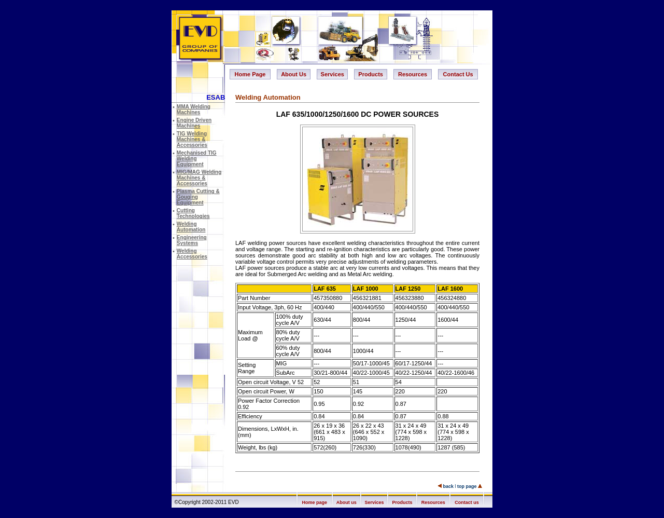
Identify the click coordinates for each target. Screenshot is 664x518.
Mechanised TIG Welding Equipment (197, 158)
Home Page (250, 74)
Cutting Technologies (193, 213)
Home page (315, 502)
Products (370, 74)
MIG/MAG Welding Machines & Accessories (199, 177)
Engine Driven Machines (194, 123)
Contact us (467, 502)
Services (332, 74)
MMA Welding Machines (193, 109)
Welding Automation (191, 227)
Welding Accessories (192, 254)
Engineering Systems (192, 240)
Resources (412, 74)
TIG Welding (192, 139)
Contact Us (458, 74)
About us (346, 502)
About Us (293, 74)
